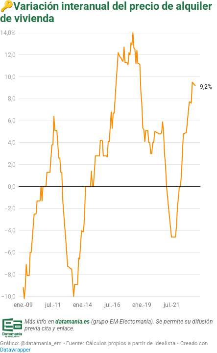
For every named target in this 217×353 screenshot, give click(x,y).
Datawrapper (15, 350)
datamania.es (72, 321)
